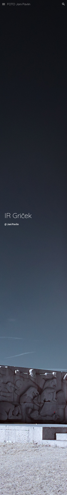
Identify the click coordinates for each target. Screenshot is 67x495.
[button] (3, 4)
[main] (33, 247)
